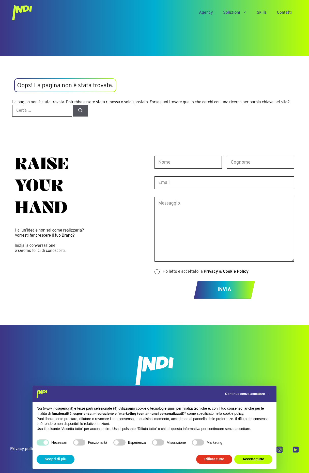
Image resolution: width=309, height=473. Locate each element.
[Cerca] (80, 111)
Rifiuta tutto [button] (214, 459)
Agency (206, 12)
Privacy (211, 271)
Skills (262, 12)
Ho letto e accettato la (206, 271)
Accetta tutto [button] (253, 459)
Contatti (284, 12)
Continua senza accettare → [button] (247, 394)
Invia (224, 289)
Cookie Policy (236, 271)
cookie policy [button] (233, 413)
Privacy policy (23, 449)
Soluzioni (237, 12)
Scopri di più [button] (55, 459)
